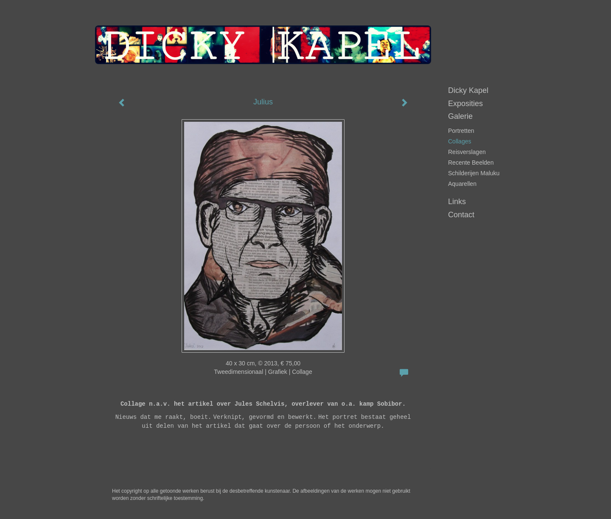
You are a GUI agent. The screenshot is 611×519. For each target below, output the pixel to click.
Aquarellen (462, 183)
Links (457, 201)
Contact (461, 214)
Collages (459, 141)
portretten (461, 130)
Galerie (460, 116)
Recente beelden (470, 162)
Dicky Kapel (468, 90)
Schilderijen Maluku (473, 173)
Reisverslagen (467, 152)
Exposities (465, 103)
